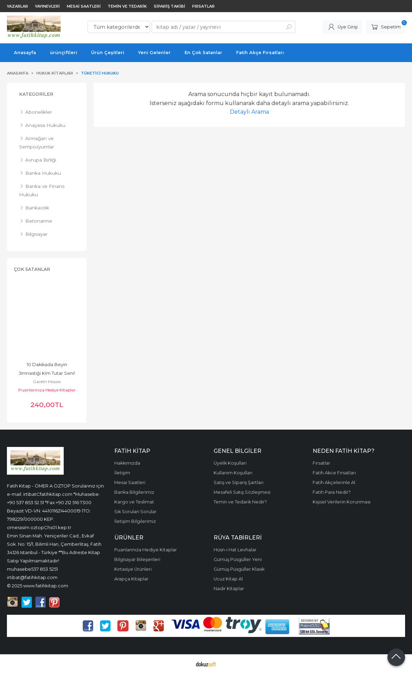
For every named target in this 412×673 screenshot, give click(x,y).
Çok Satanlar (32, 269)
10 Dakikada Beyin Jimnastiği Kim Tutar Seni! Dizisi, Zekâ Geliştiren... (47, 373)
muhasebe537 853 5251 (32, 569)
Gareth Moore (47, 381)
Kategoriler (36, 94)
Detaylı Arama (249, 112)
